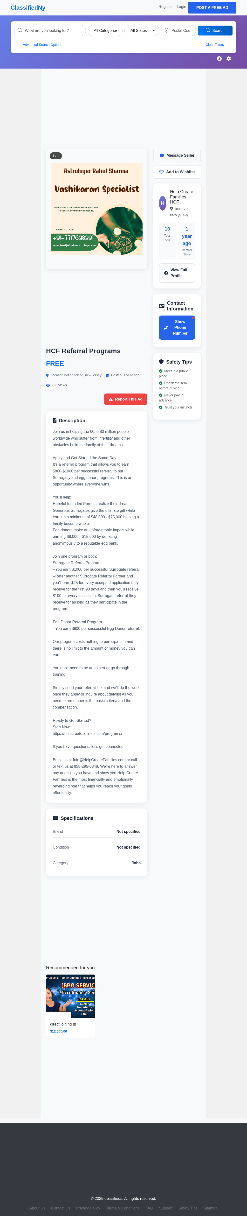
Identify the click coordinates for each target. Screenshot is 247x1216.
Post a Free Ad (212, 8)
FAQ (149, 1208)
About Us (37, 1208)
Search (215, 30)
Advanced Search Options (39, 44)
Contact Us (60, 1208)
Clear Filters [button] (218, 44)
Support (165, 1208)
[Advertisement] (20, 143)
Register (165, 7)
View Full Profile (175, 273)
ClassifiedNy (28, 7)
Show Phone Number (175, 327)
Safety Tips (188, 1208)
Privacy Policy (88, 1208)
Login (181, 7)
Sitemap (210, 1208)
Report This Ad (126, 399)
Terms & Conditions (123, 1208)
